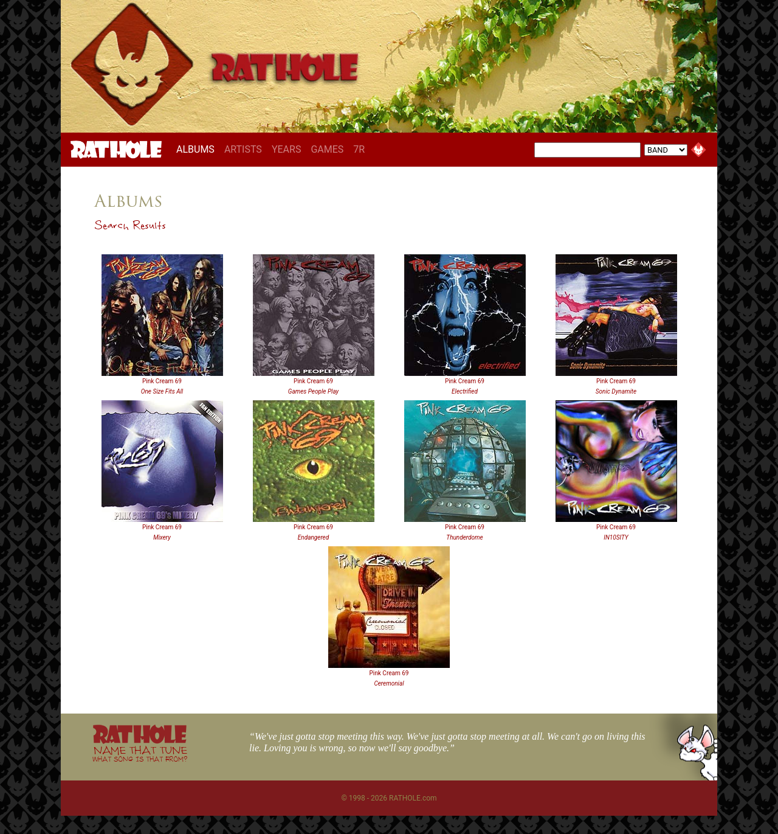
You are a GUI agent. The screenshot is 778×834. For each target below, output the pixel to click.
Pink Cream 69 (162, 381)
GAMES (327, 149)
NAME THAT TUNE (139, 753)
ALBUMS (197, 149)
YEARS (286, 149)
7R (359, 149)
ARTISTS (243, 149)
